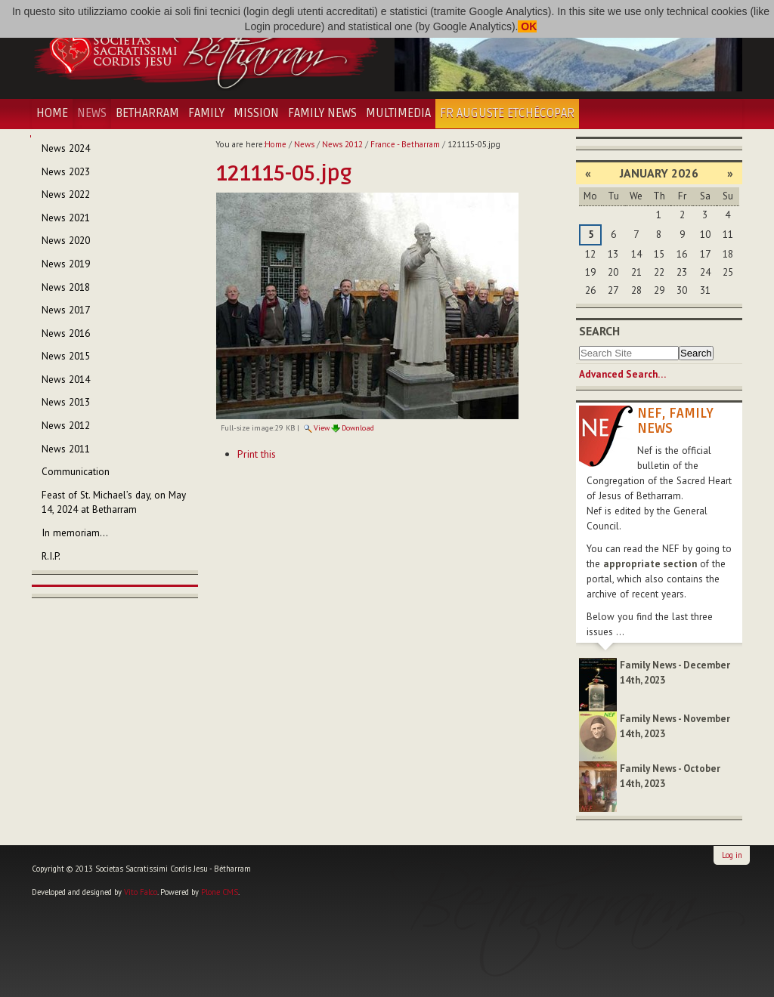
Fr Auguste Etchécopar (507, 113)
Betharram (147, 113)
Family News (322, 113)
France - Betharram (405, 144)
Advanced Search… (622, 374)
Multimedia (398, 113)
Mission (256, 113)
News (92, 113)
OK (527, 26)
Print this (256, 454)
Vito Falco (140, 892)
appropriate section (650, 563)
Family (206, 113)
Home (52, 113)
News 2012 (342, 144)
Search (599, 330)
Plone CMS (219, 892)
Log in (732, 855)
